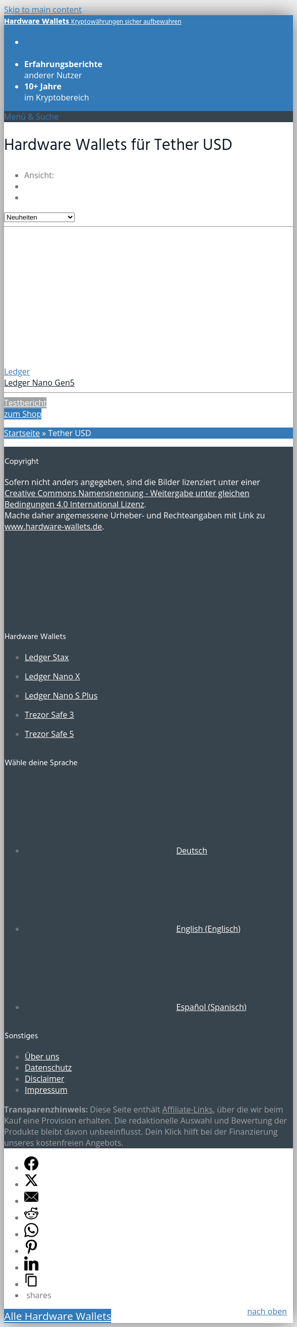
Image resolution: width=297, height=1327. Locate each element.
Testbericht (25, 402)
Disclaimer (44, 1078)
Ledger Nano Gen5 (39, 382)
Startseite (22, 433)
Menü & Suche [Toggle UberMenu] (31, 116)
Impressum (46, 1089)
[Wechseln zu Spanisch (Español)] (135, 1007)
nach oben (267, 1311)
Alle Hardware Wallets (57, 1316)
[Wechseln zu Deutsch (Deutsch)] (116, 850)
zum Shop (22, 413)
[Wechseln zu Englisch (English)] (132, 928)
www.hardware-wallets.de (53, 526)
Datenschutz (48, 1067)
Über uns (42, 1056)
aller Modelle (62, 47)
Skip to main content (43, 9)
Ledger (17, 371)
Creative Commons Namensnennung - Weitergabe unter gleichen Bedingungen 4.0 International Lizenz (127, 499)
